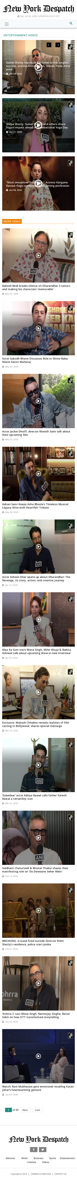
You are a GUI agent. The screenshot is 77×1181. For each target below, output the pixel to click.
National (10, 1158)
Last (37, 1110)
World (24, 1158)
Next (25, 1110)
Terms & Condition (41, 1174)
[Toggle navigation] (6, 24)
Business (38, 1158)
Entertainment (67, 1158)
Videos (45, 1162)
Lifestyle (31, 1162)
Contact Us (60, 1174)
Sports (52, 1158)
